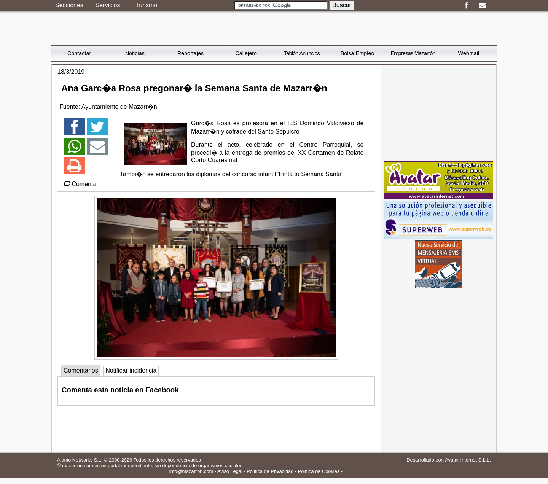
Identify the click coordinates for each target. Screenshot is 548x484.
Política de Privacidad (270, 471)
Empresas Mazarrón (412, 53)
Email (482, 5)
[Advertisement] (438, 112)
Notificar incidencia (130, 370)
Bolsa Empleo (357, 53)
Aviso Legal (229, 471)
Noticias (135, 53)
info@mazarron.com (191, 471)
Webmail (469, 53)
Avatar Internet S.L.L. (468, 460)
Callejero (246, 53)
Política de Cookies (319, 471)
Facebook (466, 5)
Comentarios (81, 370)
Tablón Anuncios (302, 53)
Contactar (79, 53)
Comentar (81, 184)
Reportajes (190, 53)
